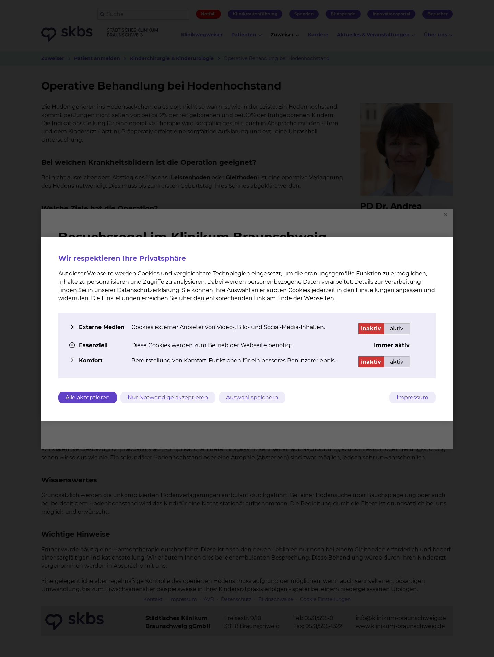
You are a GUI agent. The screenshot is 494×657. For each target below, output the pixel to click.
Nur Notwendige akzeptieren (168, 397)
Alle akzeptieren (88, 397)
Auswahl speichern (252, 397)
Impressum (412, 397)
